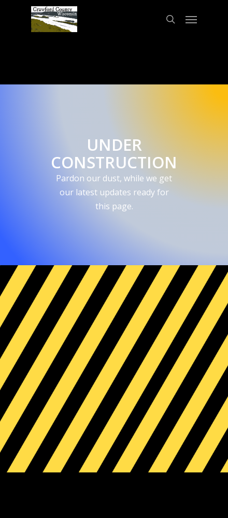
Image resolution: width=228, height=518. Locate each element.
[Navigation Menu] (191, 19)
